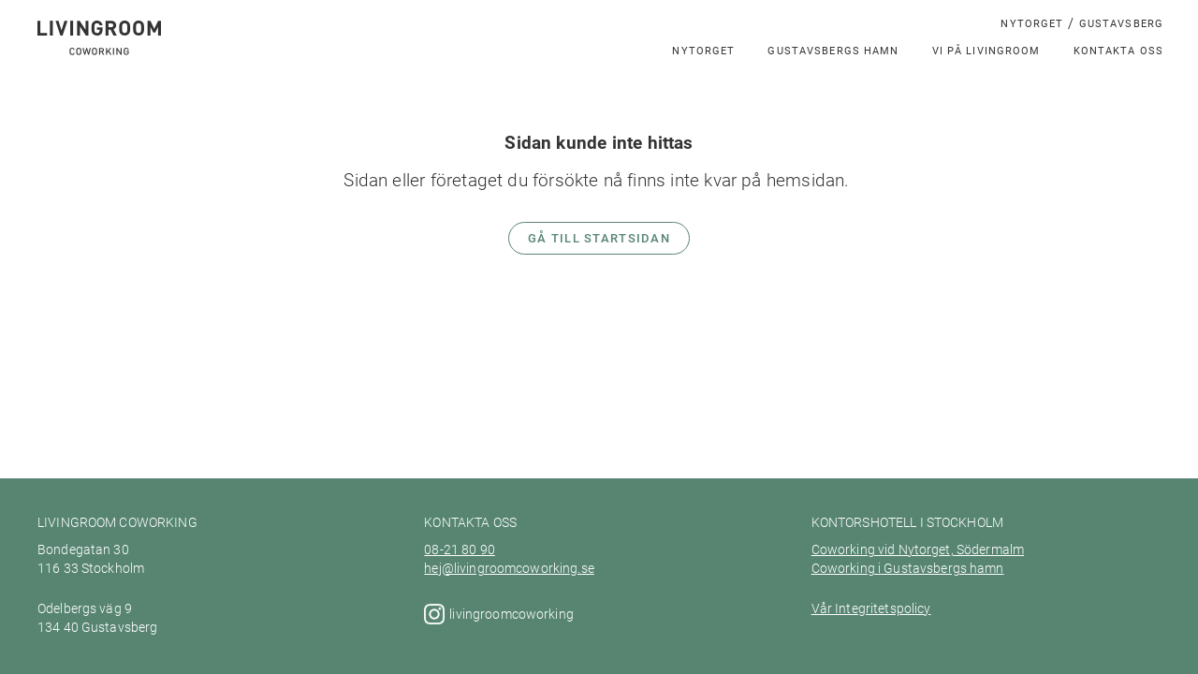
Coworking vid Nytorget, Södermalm (917, 549)
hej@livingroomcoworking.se (509, 568)
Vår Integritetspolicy (871, 608)
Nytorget (1032, 23)
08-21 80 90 (459, 549)
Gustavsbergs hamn (832, 50)
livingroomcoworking (513, 614)
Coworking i (846, 568)
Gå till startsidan (599, 237)
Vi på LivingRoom (986, 50)
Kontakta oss (1119, 50)
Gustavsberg (1121, 23)
